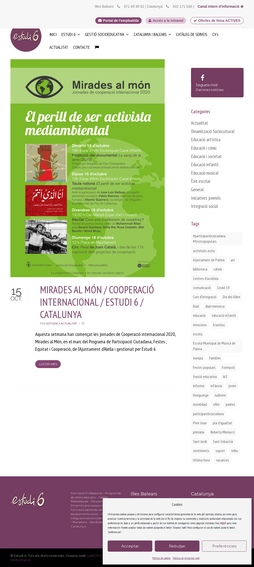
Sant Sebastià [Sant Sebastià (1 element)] (223, 441)
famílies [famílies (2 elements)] (215, 357)
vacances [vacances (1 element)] (222, 460)
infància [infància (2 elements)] (216, 385)
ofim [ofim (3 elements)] (216, 404)
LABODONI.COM (101, 556)
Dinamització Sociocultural (212, 131)
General (197, 189)
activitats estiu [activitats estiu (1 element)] (204, 250)
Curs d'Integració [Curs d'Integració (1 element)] (205, 296)
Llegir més (48, 364)
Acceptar (130, 546)
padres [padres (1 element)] (230, 404)
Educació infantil (205, 164)
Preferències (224, 546)
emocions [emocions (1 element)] (200, 324)
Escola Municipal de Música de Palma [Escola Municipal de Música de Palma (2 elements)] (214, 346)
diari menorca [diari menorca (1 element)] (214, 306)
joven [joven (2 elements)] (232, 385)
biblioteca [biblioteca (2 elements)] (200, 269)
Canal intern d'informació (221, 6)
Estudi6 (52, 323)
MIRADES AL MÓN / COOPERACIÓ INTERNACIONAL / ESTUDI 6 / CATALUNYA (97, 302)
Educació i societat (206, 156)
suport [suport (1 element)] (220, 450)
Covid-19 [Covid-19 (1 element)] (223, 287)
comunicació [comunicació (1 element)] (202, 287)
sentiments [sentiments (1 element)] (201, 450)
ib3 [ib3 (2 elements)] (225, 376)
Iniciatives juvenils (206, 198)
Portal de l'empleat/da (118, 21)
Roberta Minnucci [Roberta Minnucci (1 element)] (223, 432)
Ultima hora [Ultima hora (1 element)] (201, 460)
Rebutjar (177, 546)
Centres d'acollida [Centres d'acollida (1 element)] (205, 278)
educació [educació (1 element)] (199, 315)
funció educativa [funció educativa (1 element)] (205, 376)
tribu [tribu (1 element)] (234, 450)
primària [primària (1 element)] (198, 432)
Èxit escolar (201, 181)
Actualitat (69, 323)
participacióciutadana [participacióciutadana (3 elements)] (208, 413)
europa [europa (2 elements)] (198, 357)
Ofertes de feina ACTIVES (216, 21)
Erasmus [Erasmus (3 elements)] (219, 324)
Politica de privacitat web (186, 558)
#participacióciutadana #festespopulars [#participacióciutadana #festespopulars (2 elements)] (209, 238)
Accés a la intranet (166, 21)
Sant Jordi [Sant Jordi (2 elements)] (200, 441)
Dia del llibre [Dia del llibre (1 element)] (231, 296)
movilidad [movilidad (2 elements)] (200, 404)
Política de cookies (161, 558)
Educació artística (206, 139)
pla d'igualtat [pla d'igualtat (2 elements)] (222, 422)
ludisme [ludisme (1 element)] (220, 395)
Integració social (204, 206)
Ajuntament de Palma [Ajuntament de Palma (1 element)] (208, 259)
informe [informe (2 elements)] (198, 385)
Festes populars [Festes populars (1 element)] (204, 367)
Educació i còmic (204, 148)
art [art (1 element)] (233, 259)
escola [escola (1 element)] (197, 333)
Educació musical (205, 173)
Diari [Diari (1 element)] (196, 306)
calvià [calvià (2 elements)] (218, 269)
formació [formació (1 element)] (228, 367)
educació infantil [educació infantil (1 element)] (224, 315)
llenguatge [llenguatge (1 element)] (201, 395)
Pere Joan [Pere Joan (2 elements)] (200, 422)
